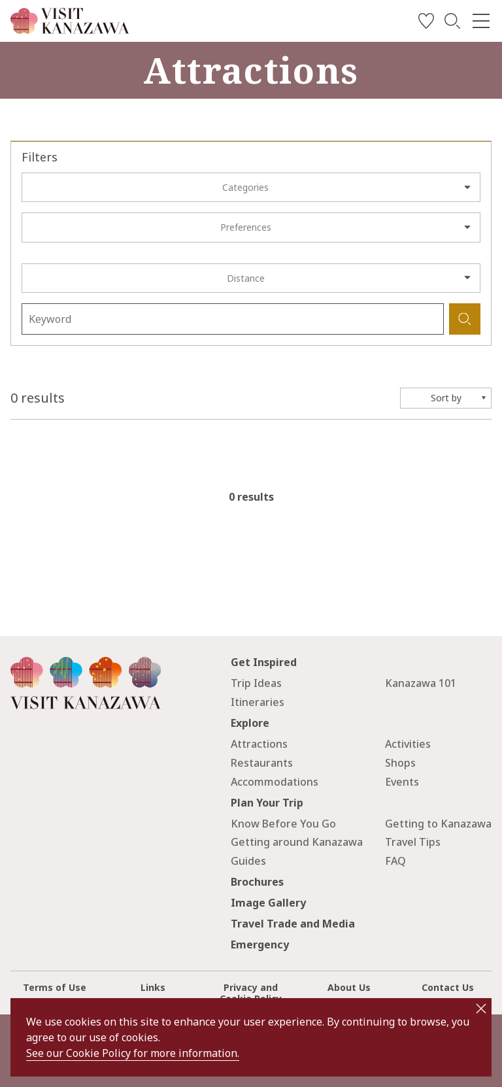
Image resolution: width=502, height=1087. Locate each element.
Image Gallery (268, 902)
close (481, 1008)
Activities (408, 744)
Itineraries (257, 702)
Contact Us (448, 987)
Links (153, 987)
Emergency (260, 944)
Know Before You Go (283, 823)
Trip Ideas (256, 683)
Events (402, 782)
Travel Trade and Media (293, 923)
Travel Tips (413, 842)
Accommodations (274, 782)
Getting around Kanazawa (297, 842)
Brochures (257, 882)
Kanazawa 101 (420, 683)
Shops (400, 763)
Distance (246, 278)
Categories (245, 187)
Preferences (245, 227)
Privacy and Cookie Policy (251, 993)
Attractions (259, 744)
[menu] (481, 21)
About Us (349, 987)
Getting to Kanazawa (438, 823)
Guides (248, 861)
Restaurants (262, 763)
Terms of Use (54, 987)
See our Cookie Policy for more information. (132, 1053)
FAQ (395, 861)
